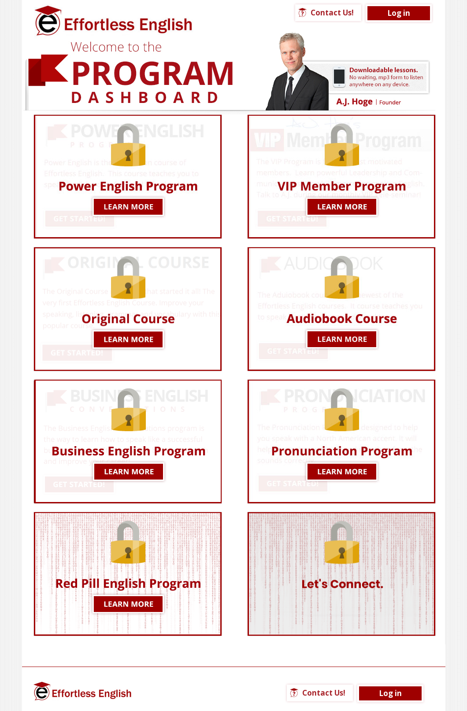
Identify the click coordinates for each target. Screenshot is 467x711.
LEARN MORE (128, 441)
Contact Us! (332, 12)
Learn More (128, 176)
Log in (398, 13)
